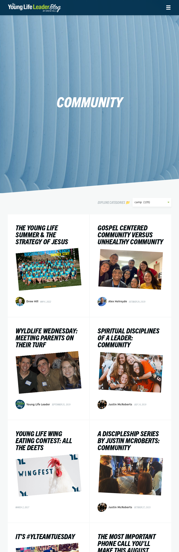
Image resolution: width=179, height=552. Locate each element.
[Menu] (168, 7)
